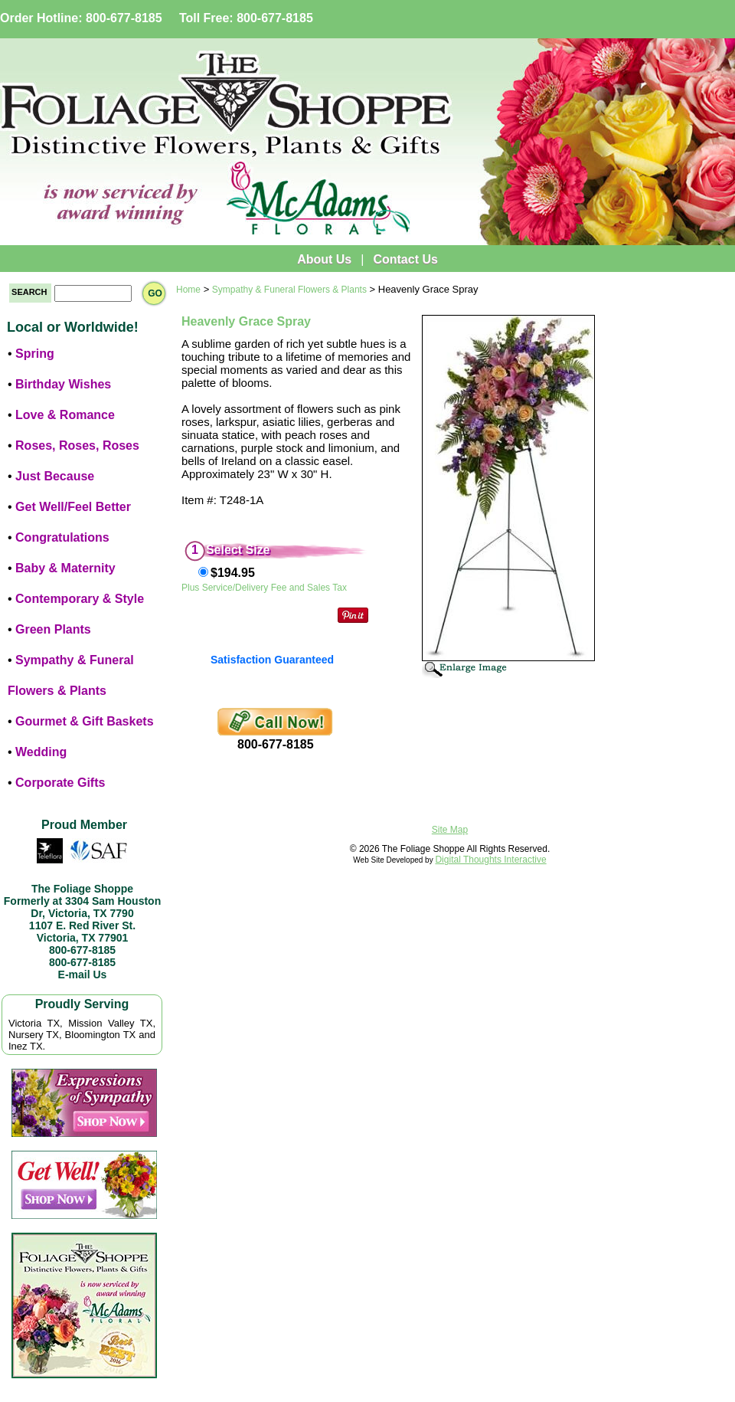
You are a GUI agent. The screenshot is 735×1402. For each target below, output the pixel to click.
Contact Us (405, 259)
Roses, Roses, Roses (77, 445)
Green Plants (53, 629)
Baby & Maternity (65, 568)
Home (188, 289)
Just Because (54, 476)
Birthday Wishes (63, 384)
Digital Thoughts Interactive (490, 859)
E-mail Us (82, 974)
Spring (34, 353)
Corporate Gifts (60, 782)
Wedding (41, 751)
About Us (324, 259)
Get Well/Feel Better (73, 506)
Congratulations (62, 537)
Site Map (450, 829)
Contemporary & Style (79, 598)
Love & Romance (65, 414)
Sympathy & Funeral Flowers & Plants (289, 289)
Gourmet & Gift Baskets (84, 721)
